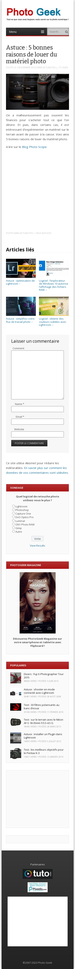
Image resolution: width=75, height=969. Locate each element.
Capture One (23, 513)
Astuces (46, 233)
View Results (37, 545)
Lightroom (21, 506)
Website (19, 429)
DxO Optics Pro (24, 517)
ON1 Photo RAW (25, 524)
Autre (18, 531)
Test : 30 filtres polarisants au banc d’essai (41, 706)
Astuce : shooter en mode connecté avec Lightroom (39, 691)
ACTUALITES (49, 67)
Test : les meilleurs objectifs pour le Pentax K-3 (44, 751)
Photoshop (22, 510)
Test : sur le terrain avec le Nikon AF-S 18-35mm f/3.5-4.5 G (43, 721)
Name (19, 404)
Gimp (18, 528)
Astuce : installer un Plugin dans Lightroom (43, 735)
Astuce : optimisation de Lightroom (21, 280)
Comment (18, 348)
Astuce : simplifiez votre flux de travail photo (21, 319)
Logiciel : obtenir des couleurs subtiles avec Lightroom (54, 320)
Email (20, 416)
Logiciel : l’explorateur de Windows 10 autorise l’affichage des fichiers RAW (54, 284)
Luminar (20, 521)
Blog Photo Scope (34, 147)
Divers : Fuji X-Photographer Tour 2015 (44, 675)
